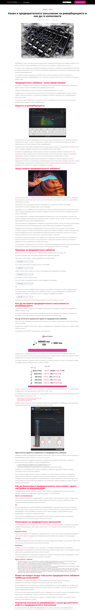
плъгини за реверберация (37, 608)
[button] (27, 2)
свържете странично (27, 561)
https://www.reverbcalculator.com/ (25, 400)
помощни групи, (28, 566)
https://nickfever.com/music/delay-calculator (27, 399)
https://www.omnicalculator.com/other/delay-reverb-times (30, 398)
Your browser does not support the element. (24, 261)
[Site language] (67, 2)
